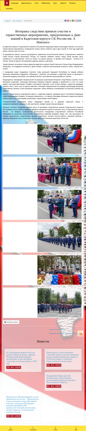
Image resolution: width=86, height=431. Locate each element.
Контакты (9, 8)
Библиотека (46, 3)
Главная (7, 21)
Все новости (17, 21)
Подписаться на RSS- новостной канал (66, 333)
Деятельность (26, 3)
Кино (55, 3)
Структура (14, 3)
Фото (36, 3)
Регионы (72, 3)
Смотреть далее (11, 322)
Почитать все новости (57, 329)
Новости (63, 3)
